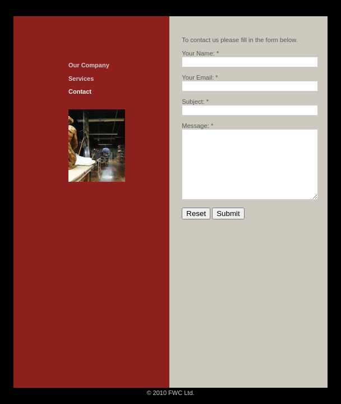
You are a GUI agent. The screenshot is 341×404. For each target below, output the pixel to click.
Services (81, 78)
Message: (195, 125)
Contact (79, 91)
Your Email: (198, 77)
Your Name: (198, 53)
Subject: (193, 101)
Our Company (88, 65)
